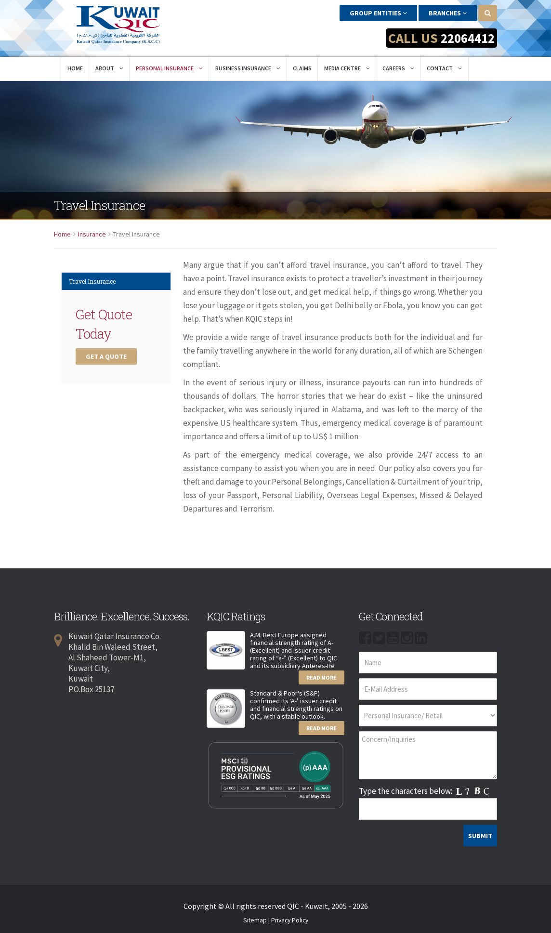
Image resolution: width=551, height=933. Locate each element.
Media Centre (347, 63)
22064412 (466, 38)
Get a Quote (106, 352)
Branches (448, 13)
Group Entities (378, 13)
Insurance (92, 229)
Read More (321, 673)
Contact (444, 63)
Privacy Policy (289, 916)
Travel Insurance (92, 277)
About (109, 63)
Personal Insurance (169, 63)
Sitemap (255, 916)
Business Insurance (247, 63)
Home (75, 63)
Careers (398, 63)
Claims (302, 63)
